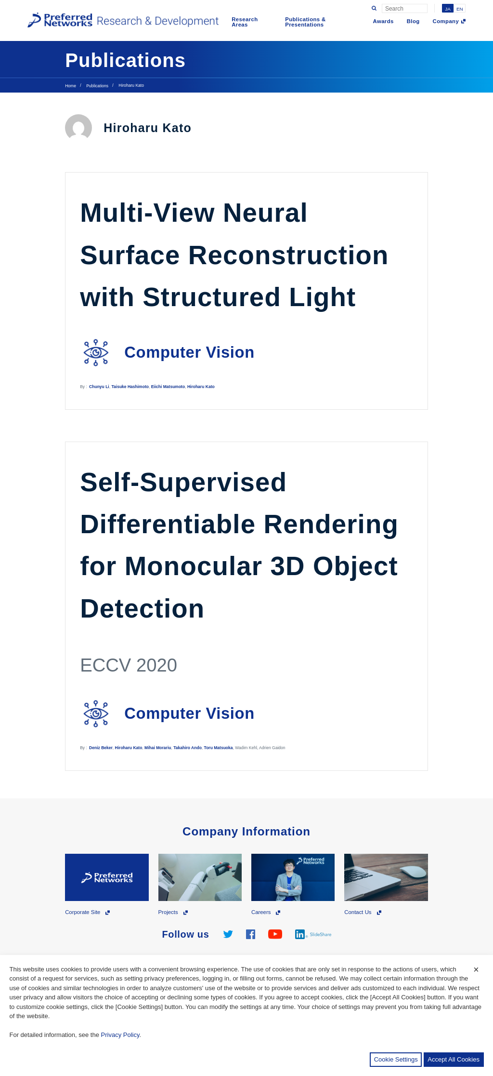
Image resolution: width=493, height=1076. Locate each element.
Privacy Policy (120, 1034)
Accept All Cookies (454, 1059)
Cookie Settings (396, 1059)
